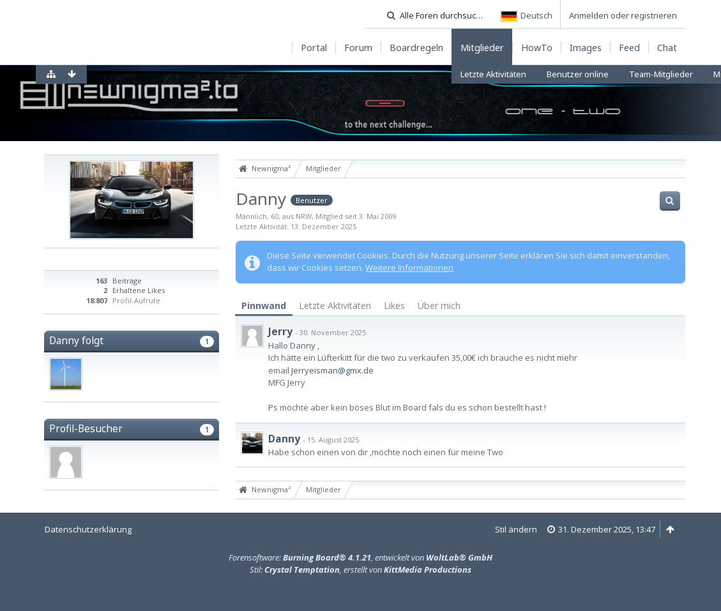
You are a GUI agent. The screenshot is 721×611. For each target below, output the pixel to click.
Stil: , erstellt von (360, 569)
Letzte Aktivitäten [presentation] (335, 305)
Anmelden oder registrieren (623, 15)
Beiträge (127, 280)
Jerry (280, 331)
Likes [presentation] (394, 305)
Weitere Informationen (409, 267)
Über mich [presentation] (439, 305)
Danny (284, 439)
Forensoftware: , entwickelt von (360, 557)
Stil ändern (516, 529)
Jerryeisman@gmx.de (332, 370)
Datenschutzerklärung (88, 529)
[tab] (263, 306)
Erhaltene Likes (138, 290)
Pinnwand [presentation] (263, 305)
